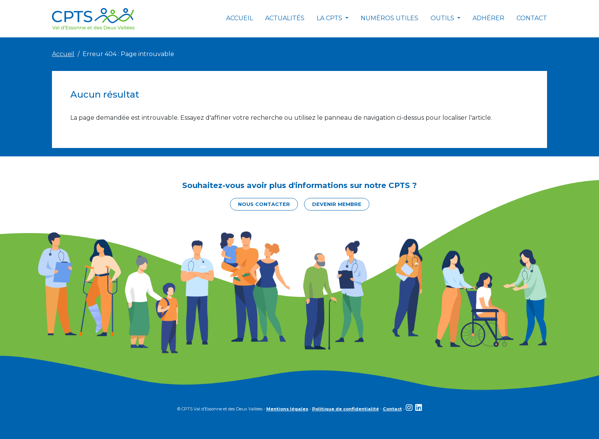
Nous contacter (264, 204)
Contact (531, 18)
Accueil (239, 18)
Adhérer (488, 18)
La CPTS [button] (330, 18)
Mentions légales (287, 409)
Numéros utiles (389, 18)
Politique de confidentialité (345, 409)
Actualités (284, 18)
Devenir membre (336, 204)
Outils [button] (443, 18)
